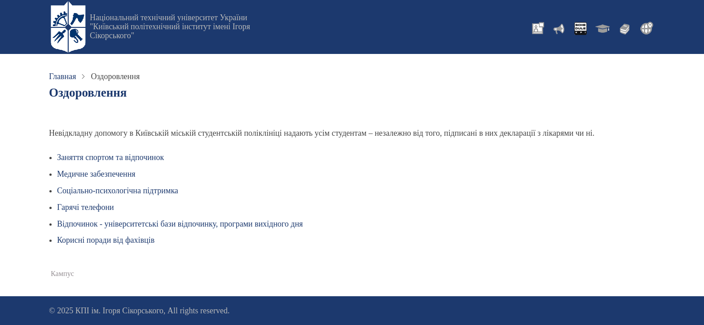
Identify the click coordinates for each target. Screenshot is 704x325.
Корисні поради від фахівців (105, 240)
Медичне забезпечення (96, 173)
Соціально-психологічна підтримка (117, 190)
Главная (62, 76)
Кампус (62, 274)
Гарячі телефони (85, 207)
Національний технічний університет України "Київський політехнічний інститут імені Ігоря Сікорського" (170, 26)
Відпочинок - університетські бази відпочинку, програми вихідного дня (180, 223)
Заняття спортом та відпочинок (110, 157)
